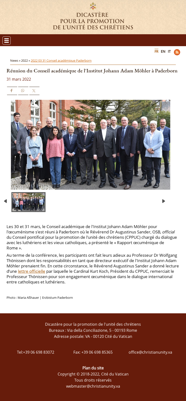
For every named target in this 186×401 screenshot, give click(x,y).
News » (15, 60)
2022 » (26, 60)
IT (169, 51)
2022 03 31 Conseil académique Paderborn (61, 60)
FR (156, 51)
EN (163, 51)
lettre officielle (31, 271)
